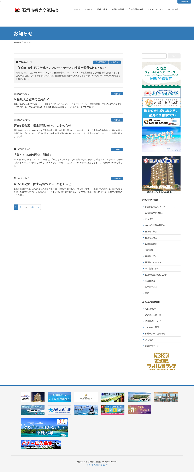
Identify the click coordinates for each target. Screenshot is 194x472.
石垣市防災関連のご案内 (156, 275)
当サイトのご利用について (97, 465)
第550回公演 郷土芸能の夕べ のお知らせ (42, 184)
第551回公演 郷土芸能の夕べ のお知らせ (42, 125)
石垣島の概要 (151, 231)
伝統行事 (149, 250)
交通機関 (149, 219)
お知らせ (114, 62)
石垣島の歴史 (151, 256)
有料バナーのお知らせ (155, 333)
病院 (147, 293)
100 (32, 207)
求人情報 (149, 339)
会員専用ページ (152, 346)
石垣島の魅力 (151, 237)
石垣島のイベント (153, 262)
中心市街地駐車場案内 (155, 225)
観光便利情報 (101, 62)
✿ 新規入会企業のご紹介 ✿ (31, 99)
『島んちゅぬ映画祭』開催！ (33, 154)
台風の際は (150, 281)
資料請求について (153, 321)
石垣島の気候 (151, 244)
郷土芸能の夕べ (152, 268)
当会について (151, 309)
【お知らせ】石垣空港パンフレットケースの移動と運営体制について (61, 67)
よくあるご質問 (152, 327)
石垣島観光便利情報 (154, 213)
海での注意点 (151, 287)
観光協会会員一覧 (153, 315)
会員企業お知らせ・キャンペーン (160, 207)
